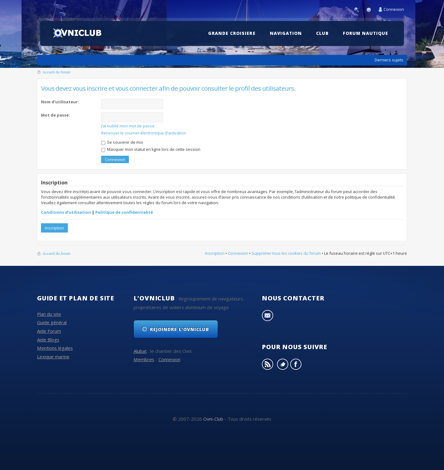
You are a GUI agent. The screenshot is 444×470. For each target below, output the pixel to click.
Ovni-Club (213, 419)
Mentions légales (55, 348)
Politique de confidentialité (124, 212)
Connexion (394, 9)
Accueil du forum (56, 72)
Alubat (140, 351)
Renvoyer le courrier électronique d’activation (143, 133)
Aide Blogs (48, 339)
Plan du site (49, 314)
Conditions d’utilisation (66, 212)
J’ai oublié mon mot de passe (127, 126)
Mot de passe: (55, 115)
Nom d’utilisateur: (60, 102)
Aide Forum (49, 331)
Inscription (54, 228)
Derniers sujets (389, 60)
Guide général (52, 322)
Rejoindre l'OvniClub (179, 329)
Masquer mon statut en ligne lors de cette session (150, 149)
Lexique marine (53, 356)
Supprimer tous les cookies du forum (286, 253)
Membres (144, 359)
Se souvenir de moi (122, 142)
